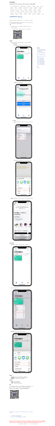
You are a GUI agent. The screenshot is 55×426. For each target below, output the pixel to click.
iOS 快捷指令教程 (20, 17)
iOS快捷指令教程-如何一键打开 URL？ (16, 16)
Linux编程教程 (35, 7)
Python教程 (30, 7)
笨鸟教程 (12, 2)
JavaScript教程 (17, 11)
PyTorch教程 (25, 10)
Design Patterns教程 (25, 7)
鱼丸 (11, 17)
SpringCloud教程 (22, 11)
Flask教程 (38, 6)
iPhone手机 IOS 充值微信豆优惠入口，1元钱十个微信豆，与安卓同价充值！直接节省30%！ (41, 50)
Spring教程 (35, 11)
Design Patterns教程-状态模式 (40, 60)
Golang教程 (34, 10)
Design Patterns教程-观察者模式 (41, 61)
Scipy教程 (18, 10)
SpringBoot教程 (20, 7)
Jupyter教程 (30, 10)
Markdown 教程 (12, 11)
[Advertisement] (21, 405)
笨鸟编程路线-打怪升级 (23, 6)
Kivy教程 (22, 10)
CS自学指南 (33, 6)
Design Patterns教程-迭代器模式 (41, 64)
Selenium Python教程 (12, 10)
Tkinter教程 (38, 10)
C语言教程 (27, 11)
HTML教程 (41, 6)
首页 (10, 6)
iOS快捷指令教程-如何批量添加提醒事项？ (16, 415)
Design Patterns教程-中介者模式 (41, 63)
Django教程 (11, 7)
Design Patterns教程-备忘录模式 (41, 62)
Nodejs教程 (39, 11)
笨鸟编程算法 (29, 6)
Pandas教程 (40, 7)
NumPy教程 (31, 11)
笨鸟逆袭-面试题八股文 (16, 6)
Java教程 (16, 7)
